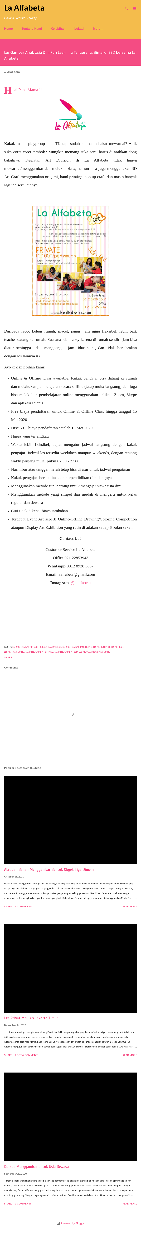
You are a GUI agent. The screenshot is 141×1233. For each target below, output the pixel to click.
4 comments (23, 906)
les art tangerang (14, 652)
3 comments (23, 1203)
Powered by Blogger (70, 1223)
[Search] (126, 6)
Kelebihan (58, 28)
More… (98, 28)
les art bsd (117, 647)
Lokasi (79, 28)
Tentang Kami (32, 28)
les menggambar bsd (66, 652)
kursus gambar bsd (50, 647)
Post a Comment (26, 1055)
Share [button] (8, 657)
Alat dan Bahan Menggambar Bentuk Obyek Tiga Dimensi (49, 869)
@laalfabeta (81, 582)
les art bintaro (101, 647)
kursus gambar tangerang (77, 647)
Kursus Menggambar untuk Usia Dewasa (36, 1166)
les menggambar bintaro (39, 652)
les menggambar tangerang (94, 652)
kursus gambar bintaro (25, 647)
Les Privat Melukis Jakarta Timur (31, 1018)
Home (8, 28)
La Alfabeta (24, 8)
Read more (130, 906)
